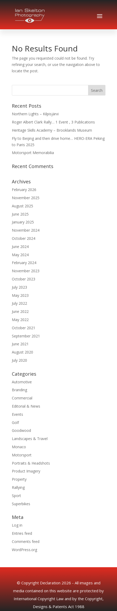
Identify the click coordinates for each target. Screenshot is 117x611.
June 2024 (20, 246)
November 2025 (25, 197)
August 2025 (22, 205)
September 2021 (26, 335)
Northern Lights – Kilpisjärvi (35, 113)
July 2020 (19, 360)
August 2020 (22, 352)
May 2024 (20, 254)
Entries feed (22, 533)
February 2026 (24, 189)
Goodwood (21, 430)
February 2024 (24, 262)
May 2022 (20, 319)
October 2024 (23, 238)
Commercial (22, 397)
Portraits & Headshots (31, 463)
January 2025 (23, 222)
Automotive (22, 381)
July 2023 (19, 287)
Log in (17, 525)
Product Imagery (26, 471)
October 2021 (23, 327)
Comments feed (25, 541)
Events (17, 414)
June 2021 (20, 343)
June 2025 (20, 214)
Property (19, 479)
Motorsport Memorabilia (33, 152)
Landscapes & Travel (30, 438)
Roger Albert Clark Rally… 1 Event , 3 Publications (53, 122)
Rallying (18, 487)
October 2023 (23, 278)
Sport (16, 495)
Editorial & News (26, 406)
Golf (15, 422)
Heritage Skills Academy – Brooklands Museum (52, 130)
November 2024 (25, 230)
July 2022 (19, 303)
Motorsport (22, 454)
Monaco (19, 446)
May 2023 (20, 295)
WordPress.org (24, 549)
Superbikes (21, 503)
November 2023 (25, 270)
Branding (19, 389)
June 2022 (20, 311)
